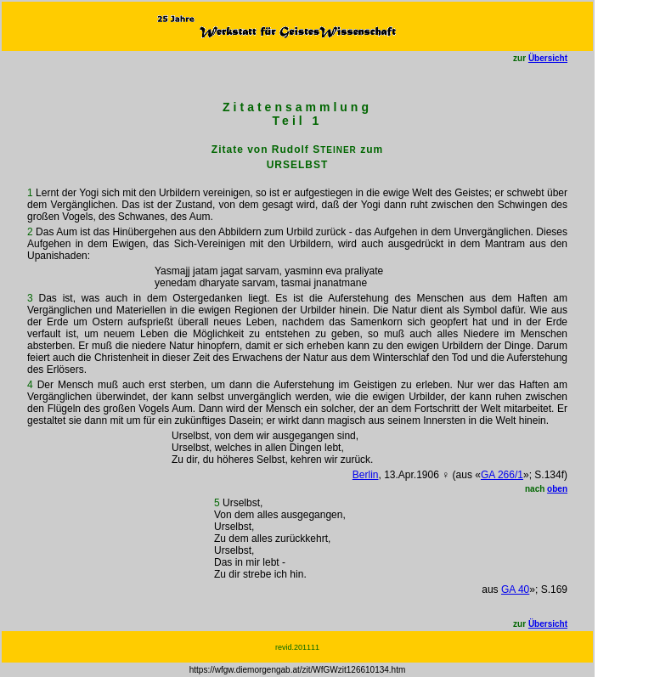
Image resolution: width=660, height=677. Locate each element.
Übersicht (547, 58)
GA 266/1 (502, 475)
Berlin (366, 475)
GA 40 (515, 589)
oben (557, 489)
